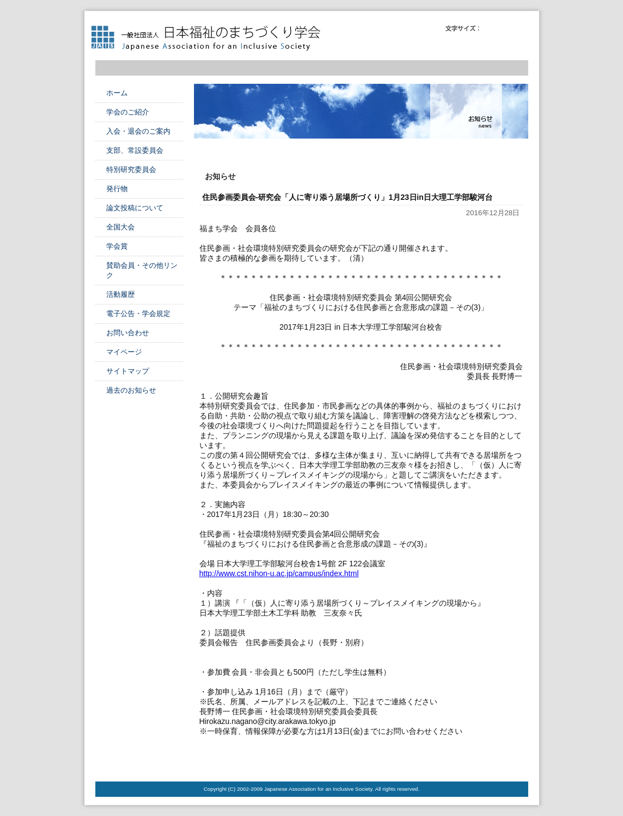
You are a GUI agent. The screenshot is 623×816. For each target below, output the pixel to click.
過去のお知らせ (131, 390)
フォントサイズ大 (520, 28)
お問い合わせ (127, 333)
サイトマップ (127, 371)
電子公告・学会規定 (138, 313)
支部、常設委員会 (134, 150)
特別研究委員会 (131, 169)
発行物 (117, 189)
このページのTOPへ (500, 759)
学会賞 (117, 246)
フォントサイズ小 (489, 28)
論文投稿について (134, 208)
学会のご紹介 (127, 112)
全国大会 (120, 227)
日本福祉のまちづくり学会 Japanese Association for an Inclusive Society (210, 38)
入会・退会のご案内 (138, 131)
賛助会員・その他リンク (142, 270)
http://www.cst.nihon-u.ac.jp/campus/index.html (279, 573)
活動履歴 (120, 294)
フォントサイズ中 (504, 28)
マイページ (124, 352)
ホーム (117, 93)
